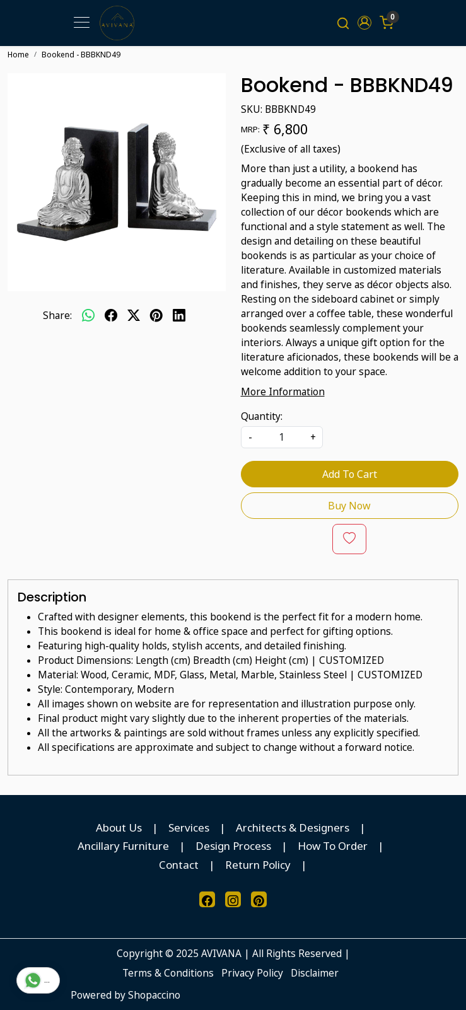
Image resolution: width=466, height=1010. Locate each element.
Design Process (233, 846)
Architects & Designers (292, 827)
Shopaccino (154, 995)
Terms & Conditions (168, 972)
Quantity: (262, 416)
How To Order (333, 846)
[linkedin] (179, 315)
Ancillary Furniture (123, 846)
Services (188, 827)
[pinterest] (156, 315)
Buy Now (349, 506)
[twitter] (133, 315)
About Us (119, 827)
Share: (57, 315)
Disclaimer (315, 972)
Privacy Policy (252, 972)
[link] (343, 22)
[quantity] (282, 437)
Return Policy (258, 864)
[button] (365, 23)
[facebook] (111, 315)
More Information (283, 391)
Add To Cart (349, 474)
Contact (179, 864)
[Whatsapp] (88, 315)
